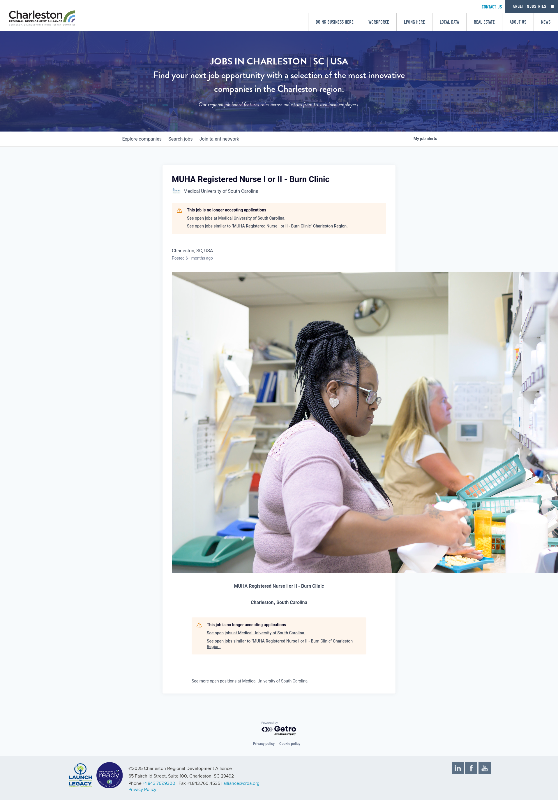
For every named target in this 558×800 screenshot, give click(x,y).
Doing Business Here (335, 22)
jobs (184, 139)
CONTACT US (492, 7)
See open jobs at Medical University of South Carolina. (236, 218)
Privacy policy (264, 744)
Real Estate (484, 22)
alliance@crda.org (241, 783)
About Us (518, 22)
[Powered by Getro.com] (279, 729)
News (545, 22)
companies (143, 139)
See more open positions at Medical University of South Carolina (250, 681)
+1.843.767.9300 (159, 783)
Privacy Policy (142, 789)
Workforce (378, 22)
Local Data (449, 22)
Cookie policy (289, 744)
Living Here (414, 22)
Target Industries (528, 6)
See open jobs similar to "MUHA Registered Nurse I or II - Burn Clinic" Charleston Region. (267, 226)
